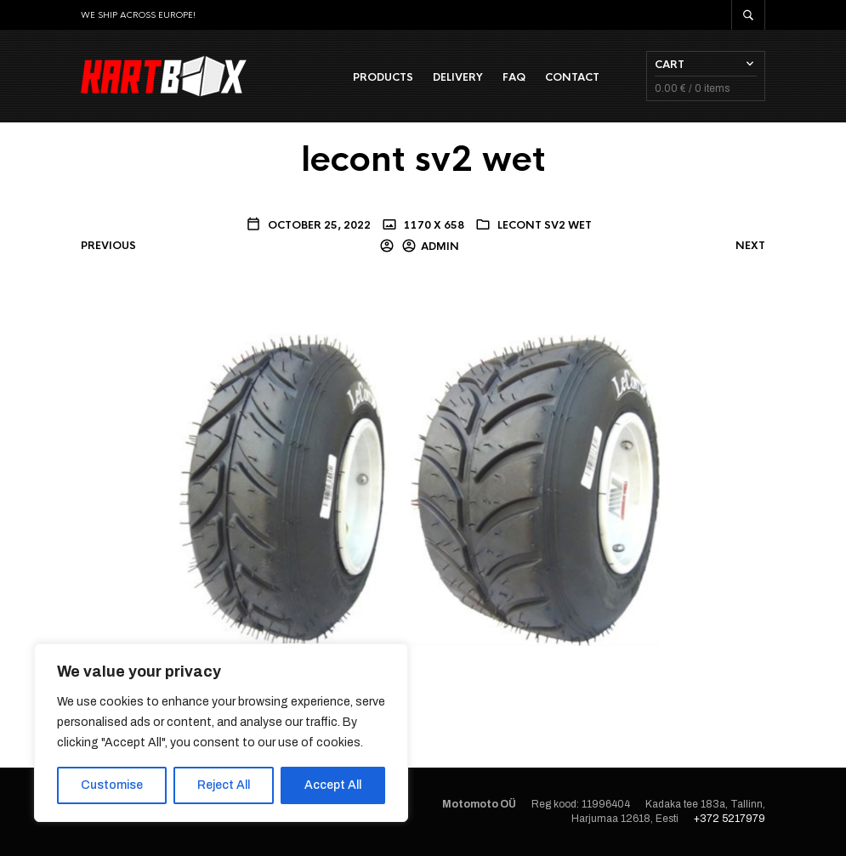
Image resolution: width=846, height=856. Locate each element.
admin (440, 246)
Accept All (332, 785)
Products (383, 77)
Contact (572, 77)
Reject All (223, 785)
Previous (108, 245)
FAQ (513, 77)
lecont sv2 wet (544, 225)
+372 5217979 (729, 819)
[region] (221, 732)
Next (750, 245)
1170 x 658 (432, 225)
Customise (112, 785)
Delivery (458, 77)
